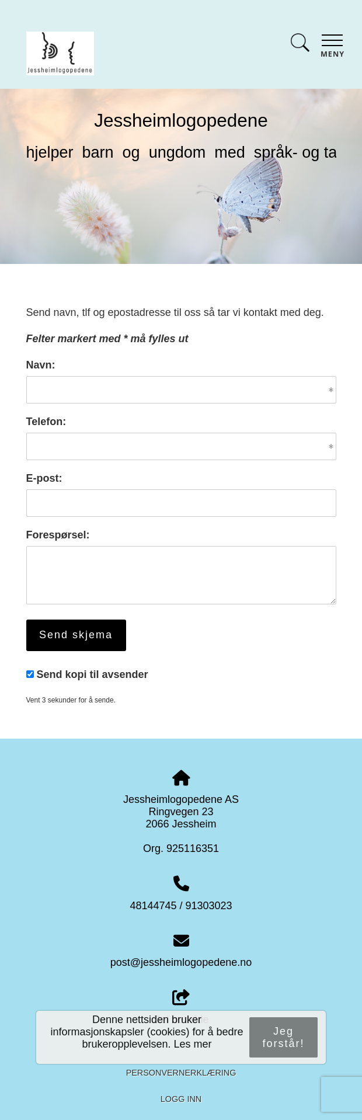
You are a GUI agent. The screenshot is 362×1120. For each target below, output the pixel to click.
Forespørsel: (58, 535)
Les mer (193, 1044)
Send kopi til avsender (92, 674)
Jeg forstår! (283, 1037)
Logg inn (181, 1099)
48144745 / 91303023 (181, 906)
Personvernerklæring (181, 1072)
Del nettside (180, 1007)
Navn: (40, 365)
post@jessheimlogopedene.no (181, 962)
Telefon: (46, 421)
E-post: (44, 478)
